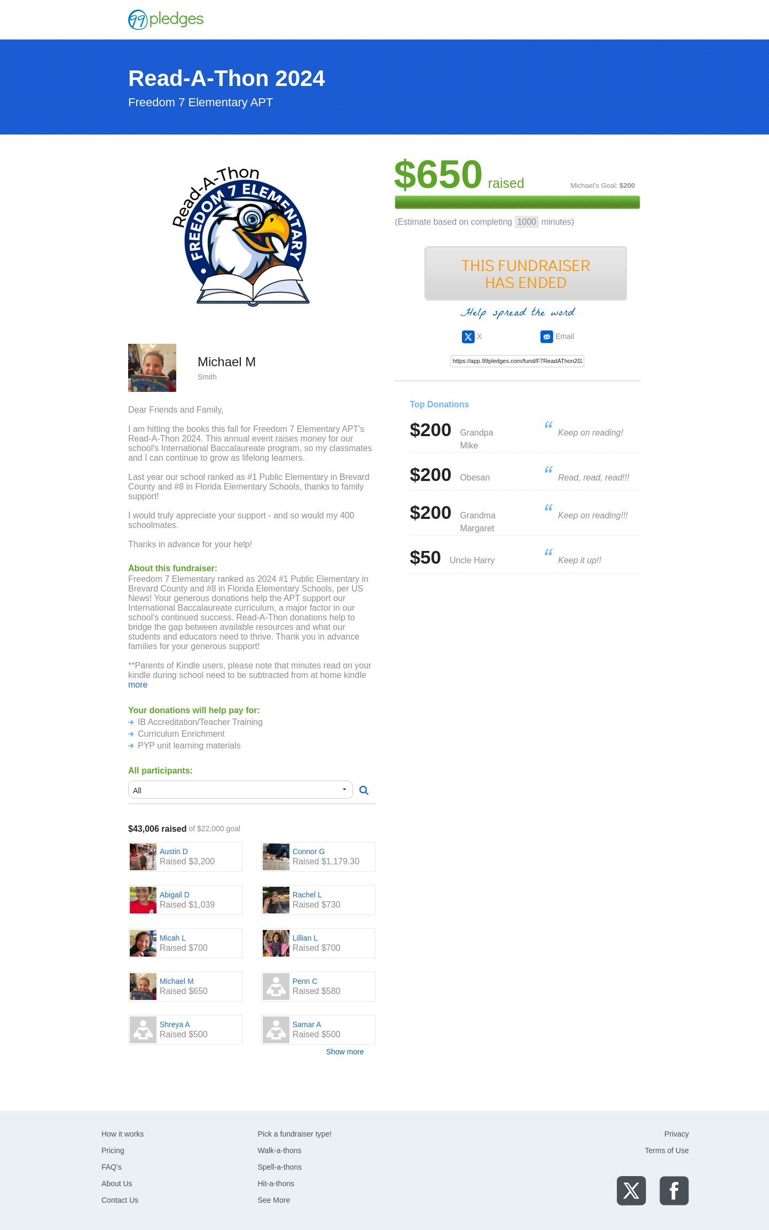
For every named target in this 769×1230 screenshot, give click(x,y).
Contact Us (119, 1200)
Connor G (309, 851)
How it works (122, 1134)
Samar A (307, 1024)
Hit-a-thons (276, 1183)
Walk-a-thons (280, 1150)
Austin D (174, 851)
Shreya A (175, 1024)
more (137, 684)
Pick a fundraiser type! (295, 1134)
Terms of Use (667, 1150)
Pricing (112, 1150)
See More (274, 1200)
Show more (345, 1051)
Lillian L (305, 938)
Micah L (173, 938)
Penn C (305, 981)
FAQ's (111, 1167)
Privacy (676, 1134)
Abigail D (175, 894)
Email (557, 336)
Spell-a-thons (280, 1167)
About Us (116, 1183)
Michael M (177, 981)
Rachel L (307, 894)
